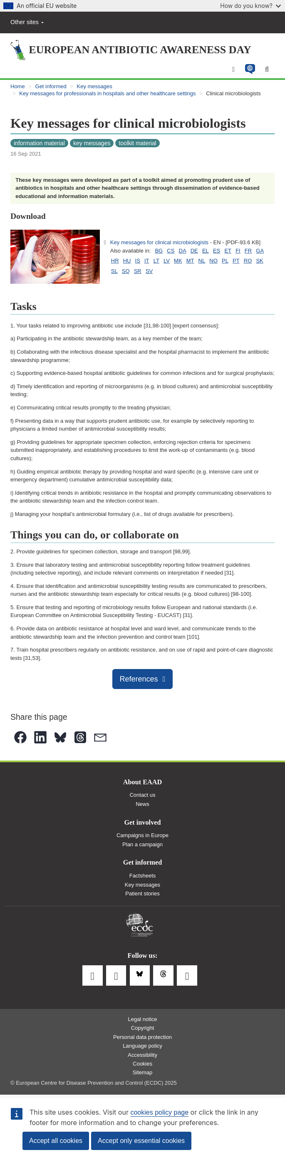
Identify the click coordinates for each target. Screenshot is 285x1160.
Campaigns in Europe (142, 835)
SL (114, 271)
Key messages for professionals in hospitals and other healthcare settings (107, 93)
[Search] (267, 69)
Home (17, 86)
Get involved (142, 822)
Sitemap (143, 1072)
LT (156, 261)
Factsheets (142, 875)
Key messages (94, 86)
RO (248, 261)
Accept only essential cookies (141, 1140)
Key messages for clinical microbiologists (159, 242)
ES (216, 251)
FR (248, 251)
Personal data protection (142, 1037)
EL (205, 251)
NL (202, 261)
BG (159, 251)
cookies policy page (159, 1112)
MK (178, 261)
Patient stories (142, 893)
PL (225, 261)
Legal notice (142, 1019)
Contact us (142, 795)
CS (170, 251)
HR (115, 261)
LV (167, 261)
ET (227, 251)
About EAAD (142, 782)
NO (213, 261)
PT (236, 261)
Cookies (142, 1064)
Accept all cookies (55, 1140)
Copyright (142, 1028)
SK (259, 261)
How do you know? (250, 5)
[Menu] (233, 69)
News (142, 804)
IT (146, 261)
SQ (126, 271)
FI (237, 251)
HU (127, 261)
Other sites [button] (27, 22)
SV (149, 271)
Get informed (51, 86)
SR (137, 271)
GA (260, 251)
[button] (249, 69)
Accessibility (142, 1055)
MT (190, 261)
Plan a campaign (142, 844)
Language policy (142, 1046)
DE (194, 251)
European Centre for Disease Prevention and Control (139, 925)
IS (137, 261)
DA (182, 251)
